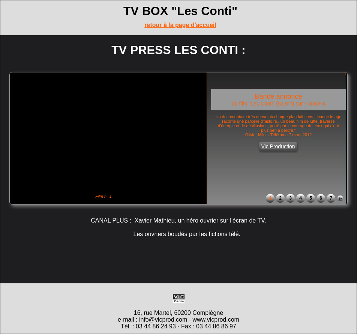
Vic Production (278, 146)
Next (340, 198)
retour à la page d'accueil (180, 25)
